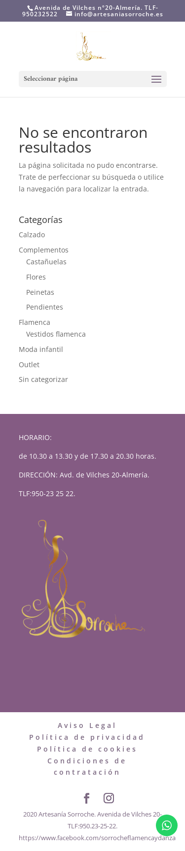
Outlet (29, 364)
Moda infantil (41, 349)
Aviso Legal (87, 725)
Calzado (32, 234)
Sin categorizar (43, 379)
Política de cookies (87, 749)
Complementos (44, 249)
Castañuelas (46, 261)
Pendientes (44, 307)
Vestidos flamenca (56, 334)
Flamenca (34, 322)
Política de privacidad (87, 737)
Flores (36, 277)
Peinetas (40, 292)
